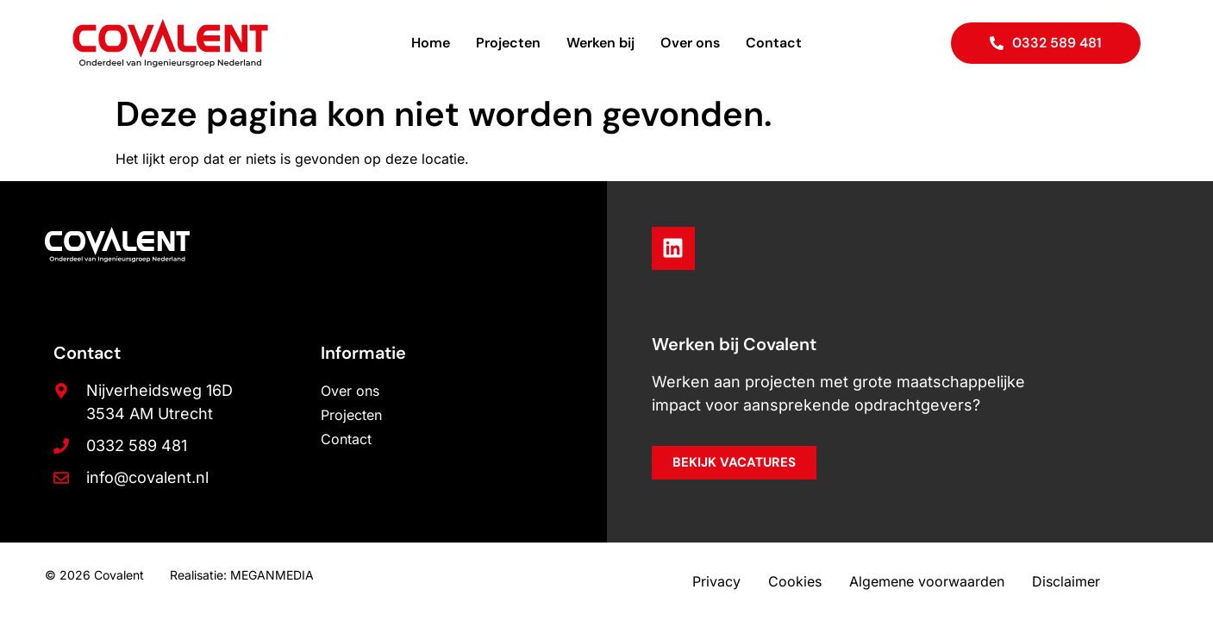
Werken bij (600, 43)
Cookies (795, 581)
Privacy (716, 581)
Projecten (508, 43)
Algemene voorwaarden (926, 581)
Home (430, 43)
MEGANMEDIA (272, 575)
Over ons (690, 43)
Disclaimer (1066, 581)
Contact (774, 43)
